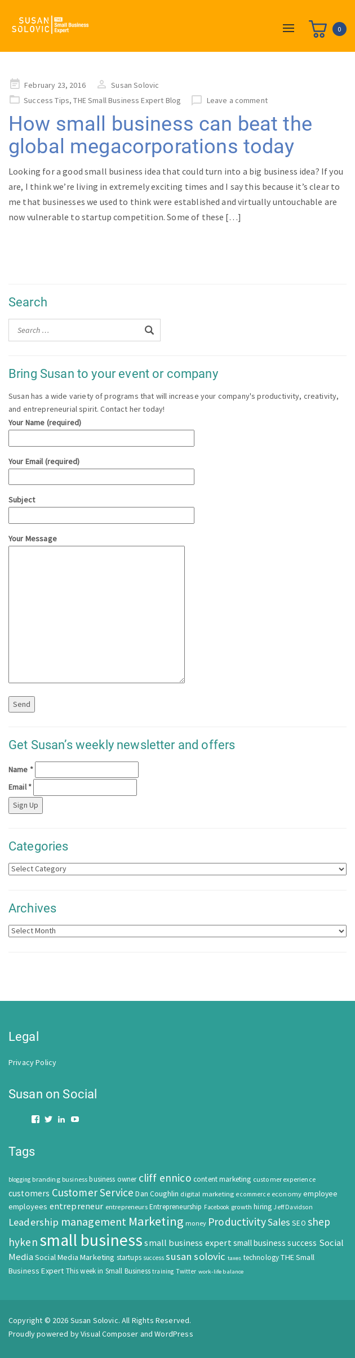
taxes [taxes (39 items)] (235, 1258)
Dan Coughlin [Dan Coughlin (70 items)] (157, 1194)
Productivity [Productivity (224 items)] (237, 1221)
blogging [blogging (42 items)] (19, 1179)
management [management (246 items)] (94, 1221)
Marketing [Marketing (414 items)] (156, 1221)
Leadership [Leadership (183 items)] (33, 1221)
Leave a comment (237, 100)
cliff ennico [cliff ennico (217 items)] (165, 1178)
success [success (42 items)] (153, 1258)
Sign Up (25, 805)
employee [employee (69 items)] (320, 1194)
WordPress (173, 1334)
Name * (20, 769)
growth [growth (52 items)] (241, 1207)
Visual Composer (109, 1334)
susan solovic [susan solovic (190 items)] (195, 1256)
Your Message (96, 609)
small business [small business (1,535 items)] (91, 1240)
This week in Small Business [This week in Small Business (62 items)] (108, 1271)
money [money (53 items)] (195, 1223)
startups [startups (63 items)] (129, 1257)
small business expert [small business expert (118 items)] (187, 1242)
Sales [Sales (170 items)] (279, 1221)
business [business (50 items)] (74, 1179)
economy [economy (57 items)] (286, 1194)
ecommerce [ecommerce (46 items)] (252, 1194)
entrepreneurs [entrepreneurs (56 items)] (126, 1207)
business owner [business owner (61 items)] (112, 1179)
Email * (20, 787)
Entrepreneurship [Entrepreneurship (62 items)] (175, 1207)
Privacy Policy (32, 1062)
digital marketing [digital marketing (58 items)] (207, 1194)
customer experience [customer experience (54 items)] (284, 1179)
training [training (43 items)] (163, 1271)
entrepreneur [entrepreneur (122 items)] (77, 1206)
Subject (101, 507)
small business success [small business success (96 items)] (275, 1242)
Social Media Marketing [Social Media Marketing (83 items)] (75, 1257)
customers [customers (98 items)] (29, 1193)
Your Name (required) (101, 430)
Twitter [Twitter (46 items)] (186, 1271)
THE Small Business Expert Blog (127, 100)
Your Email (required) (101, 469)
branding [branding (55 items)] (46, 1179)
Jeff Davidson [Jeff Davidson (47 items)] (293, 1207)
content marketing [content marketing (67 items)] (222, 1179)
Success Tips (46, 100)
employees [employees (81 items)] (27, 1206)
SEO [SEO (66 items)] (298, 1223)
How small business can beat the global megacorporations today (160, 135)
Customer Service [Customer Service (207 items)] (93, 1192)
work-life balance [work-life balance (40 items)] (221, 1271)
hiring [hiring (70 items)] (263, 1207)
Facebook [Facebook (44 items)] (216, 1207)
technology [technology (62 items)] (261, 1257)
